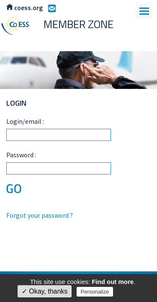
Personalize (95, 292)
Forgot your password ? (39, 215)
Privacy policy (133, 291)
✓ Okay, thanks (45, 291)
